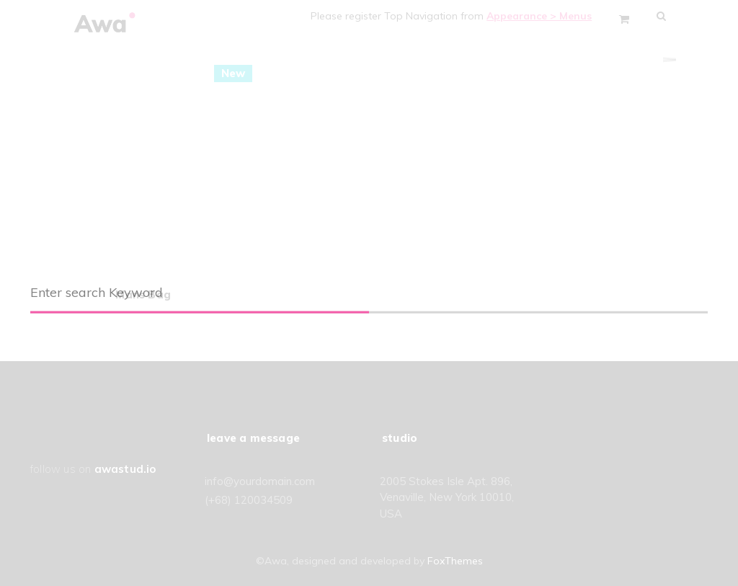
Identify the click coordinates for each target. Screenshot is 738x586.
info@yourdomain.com (260, 481)
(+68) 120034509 (249, 500)
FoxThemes (455, 560)
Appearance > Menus (544, 15)
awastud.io (125, 469)
